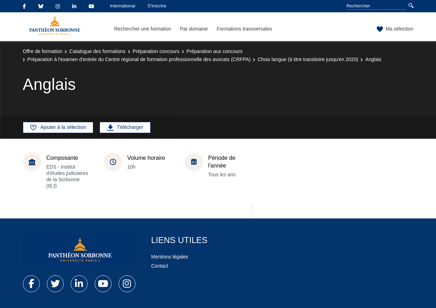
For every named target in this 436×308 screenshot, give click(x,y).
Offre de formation (43, 51)
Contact (159, 266)
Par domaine (194, 29)
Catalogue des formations (97, 51)
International (122, 5)
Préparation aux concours (215, 51)
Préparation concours (156, 51)
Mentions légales (169, 257)
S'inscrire (156, 5)
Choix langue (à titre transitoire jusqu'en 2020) (308, 59)
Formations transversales (244, 29)
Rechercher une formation (142, 29)
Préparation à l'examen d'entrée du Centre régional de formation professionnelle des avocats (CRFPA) (139, 59)
